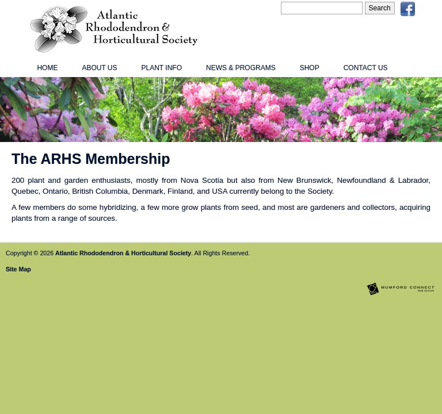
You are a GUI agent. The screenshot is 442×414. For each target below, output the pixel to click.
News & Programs (241, 68)
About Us (99, 68)
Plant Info (162, 68)
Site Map (18, 269)
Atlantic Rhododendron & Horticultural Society (123, 253)
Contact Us (366, 68)
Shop (309, 68)
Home (47, 68)
